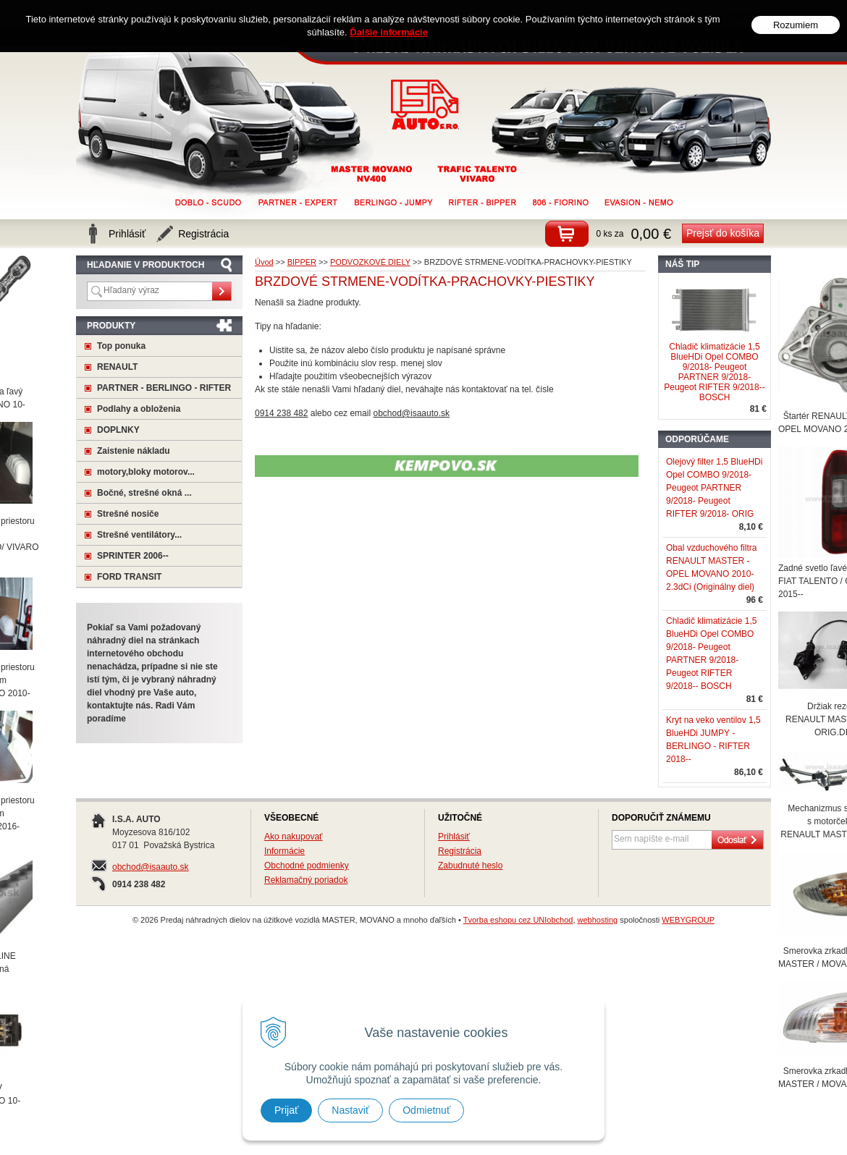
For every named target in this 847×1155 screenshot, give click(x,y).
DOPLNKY (118, 430)
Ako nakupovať (293, 837)
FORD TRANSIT (129, 577)
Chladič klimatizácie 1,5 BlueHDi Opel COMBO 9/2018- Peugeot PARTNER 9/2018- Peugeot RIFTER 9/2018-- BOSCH (714, 372)
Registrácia (459, 851)
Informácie (284, 851)
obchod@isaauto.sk (150, 867)
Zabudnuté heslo (470, 865)
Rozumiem (795, 25)
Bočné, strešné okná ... (144, 493)
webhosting (598, 919)
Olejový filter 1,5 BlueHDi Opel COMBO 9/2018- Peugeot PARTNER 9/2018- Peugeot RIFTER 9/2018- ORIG (714, 488)
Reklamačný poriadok (305, 880)
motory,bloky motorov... (146, 472)
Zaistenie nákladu (133, 451)
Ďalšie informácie (389, 32)
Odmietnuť (426, 1110)
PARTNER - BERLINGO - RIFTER (164, 388)
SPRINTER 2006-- (133, 556)
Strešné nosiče (128, 514)
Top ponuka (121, 346)
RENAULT (117, 367)
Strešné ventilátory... (139, 535)
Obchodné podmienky (306, 865)
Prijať (286, 1110)
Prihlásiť (454, 837)
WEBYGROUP (688, 919)
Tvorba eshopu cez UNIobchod (518, 919)
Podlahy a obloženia (138, 409)
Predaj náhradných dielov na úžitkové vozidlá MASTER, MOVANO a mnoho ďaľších (425, 105)
